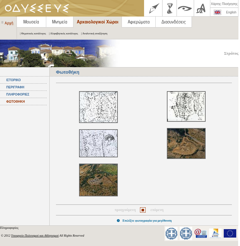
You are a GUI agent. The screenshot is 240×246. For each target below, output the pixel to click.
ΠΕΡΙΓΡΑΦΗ (15, 87)
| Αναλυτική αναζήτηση (93, 33)
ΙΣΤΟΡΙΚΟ (13, 80)
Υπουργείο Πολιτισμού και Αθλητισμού (35, 235)
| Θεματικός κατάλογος (31, 33)
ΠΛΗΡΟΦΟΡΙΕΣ (17, 94)
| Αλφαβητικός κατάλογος (62, 33)
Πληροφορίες (9, 227)
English (231, 12)
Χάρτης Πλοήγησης (224, 4)
